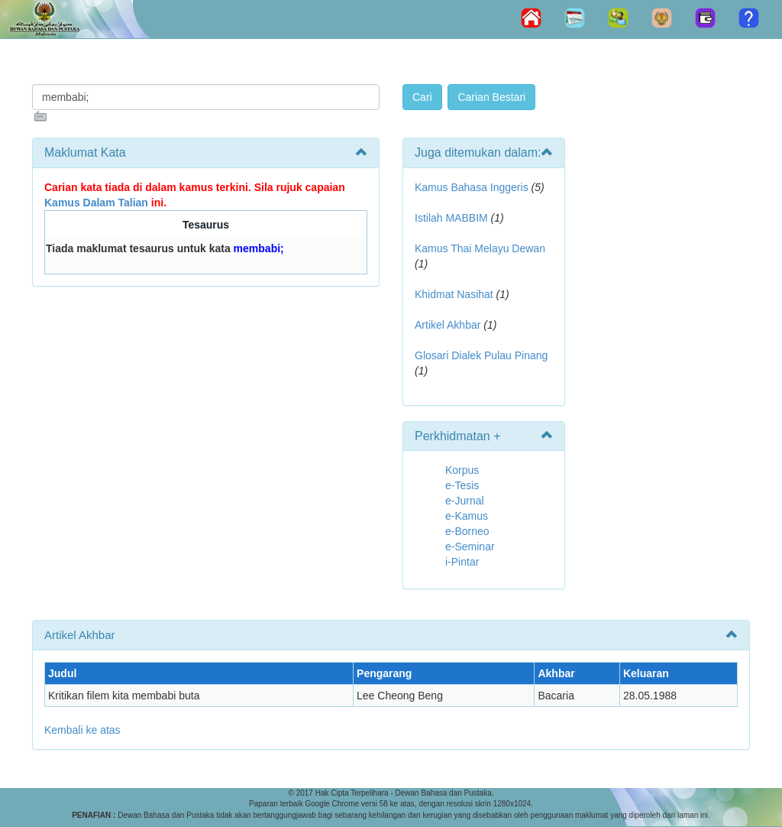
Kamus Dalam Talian (96, 202)
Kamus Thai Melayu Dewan (480, 248)
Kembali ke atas (82, 730)
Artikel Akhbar (447, 325)
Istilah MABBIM (451, 218)
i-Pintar (462, 562)
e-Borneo (467, 531)
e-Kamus (466, 516)
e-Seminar (470, 546)
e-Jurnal (464, 501)
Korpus (462, 470)
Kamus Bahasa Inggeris (471, 187)
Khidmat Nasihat (454, 294)
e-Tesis (462, 485)
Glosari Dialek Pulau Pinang (481, 355)
